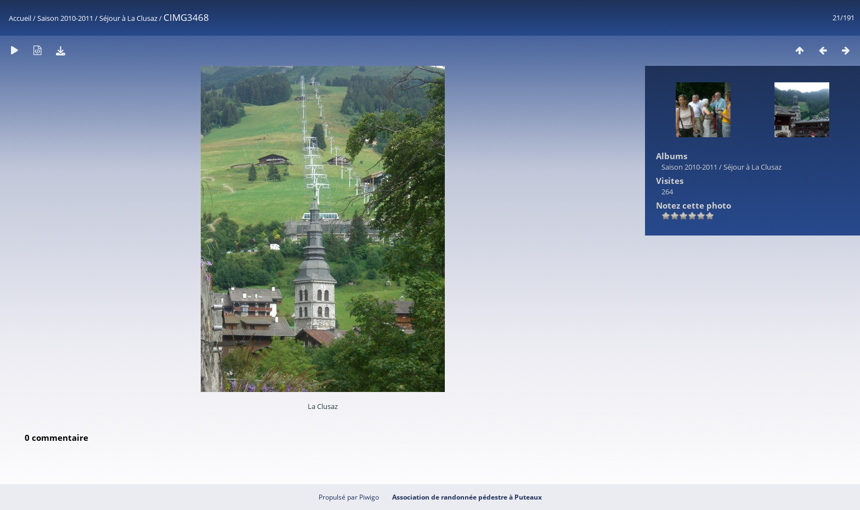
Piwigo (369, 497)
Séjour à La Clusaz (128, 18)
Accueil (20, 18)
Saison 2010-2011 (65, 18)
